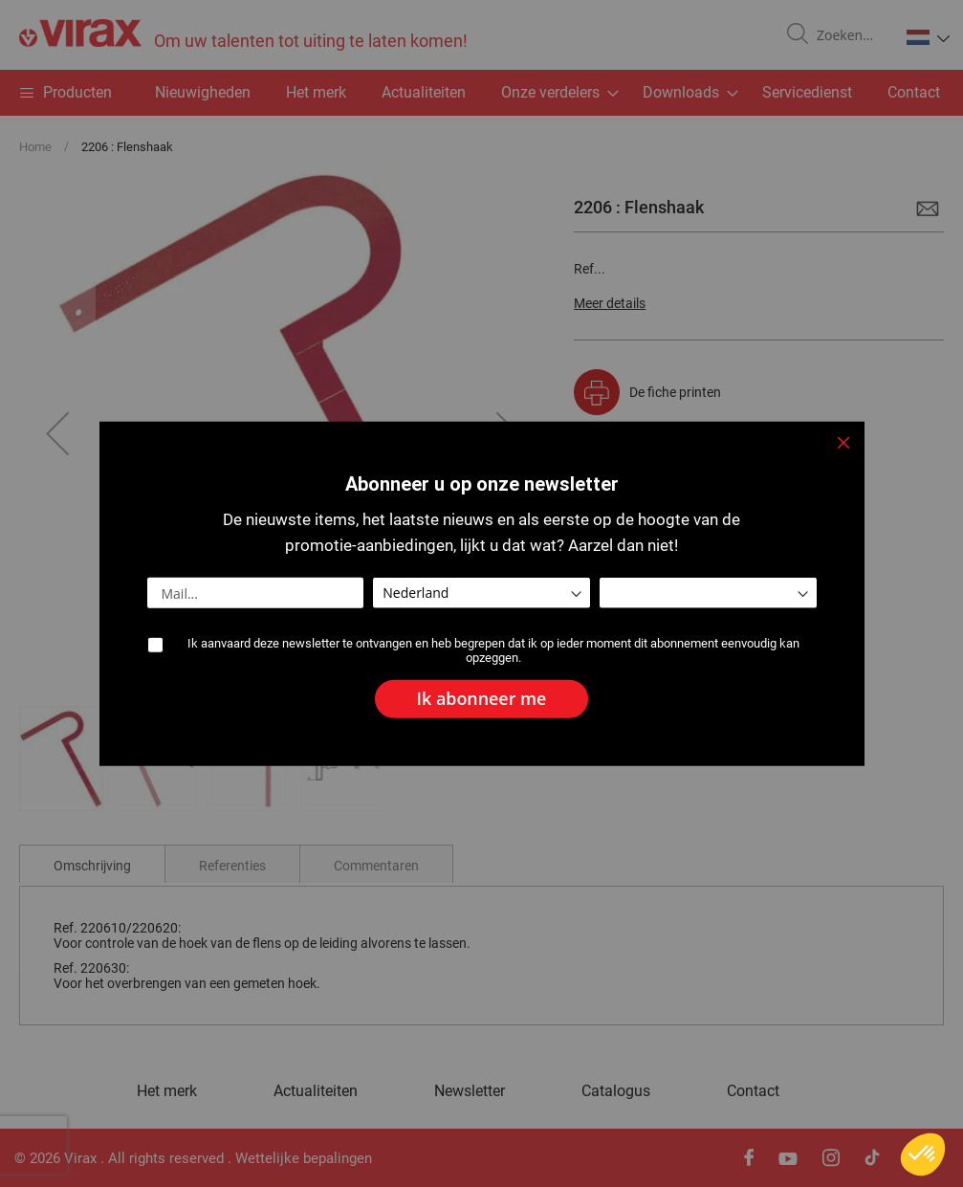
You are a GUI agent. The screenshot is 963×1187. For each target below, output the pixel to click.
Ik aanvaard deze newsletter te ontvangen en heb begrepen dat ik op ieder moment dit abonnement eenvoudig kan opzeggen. (493, 651)
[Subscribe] (482, 699)
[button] (923, 1154)
